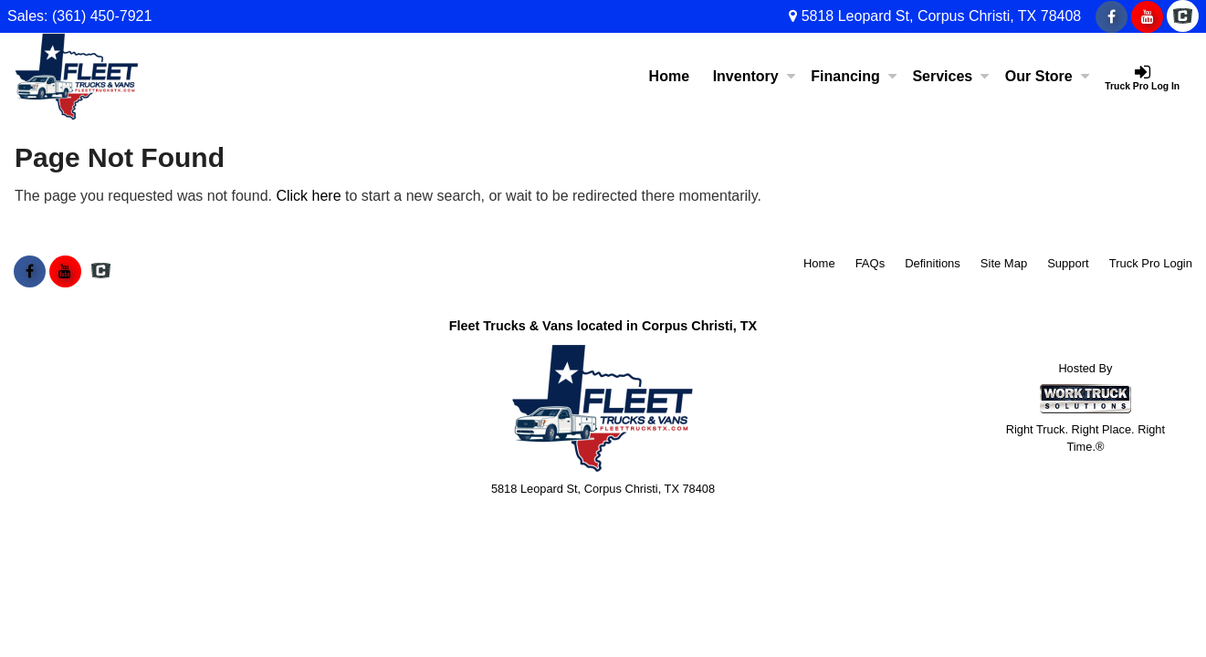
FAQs (870, 263)
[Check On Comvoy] (1183, 17)
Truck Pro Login (1150, 263)
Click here (308, 195)
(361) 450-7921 (102, 16)
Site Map (1004, 263)
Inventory (754, 76)
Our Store (1047, 76)
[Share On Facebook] (1111, 17)
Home (669, 76)
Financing (854, 76)
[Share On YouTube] (1147, 17)
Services (950, 76)
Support (1068, 263)
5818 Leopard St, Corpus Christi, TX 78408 (935, 16)
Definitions (932, 263)
